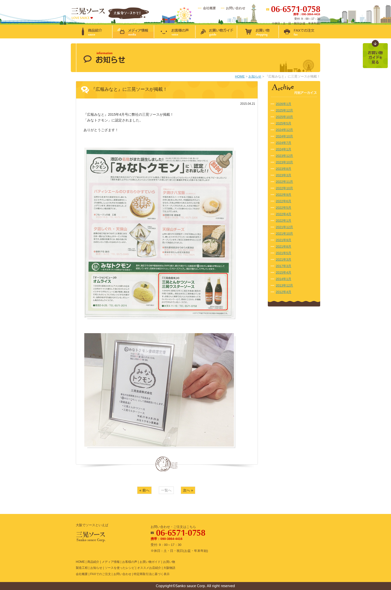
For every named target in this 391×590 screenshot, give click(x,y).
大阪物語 (169, 568)
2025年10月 (284, 117)
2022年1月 (283, 220)
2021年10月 (284, 233)
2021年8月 (283, 246)
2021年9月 (283, 240)
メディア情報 (111, 562)
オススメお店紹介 (149, 568)
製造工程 (82, 568)
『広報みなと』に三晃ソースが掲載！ (129, 89)
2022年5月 (283, 207)
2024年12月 (284, 130)
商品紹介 (93, 562)
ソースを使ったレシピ (120, 568)
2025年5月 (283, 123)
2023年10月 (284, 162)
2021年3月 (283, 259)
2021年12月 (284, 227)
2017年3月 (283, 266)
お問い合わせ (235, 8)
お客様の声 (129, 562)
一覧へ (166, 490)
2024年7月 (283, 143)
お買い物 (169, 562)
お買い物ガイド (150, 562)
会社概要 (209, 8)
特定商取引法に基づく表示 (152, 574)
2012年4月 (283, 292)
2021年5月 (283, 253)
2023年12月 (284, 156)
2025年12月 (284, 110)
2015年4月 (283, 272)
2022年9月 (283, 195)
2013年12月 (284, 285)
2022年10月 (284, 188)
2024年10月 (284, 136)
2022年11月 (284, 182)
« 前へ (144, 490)
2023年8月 (283, 169)
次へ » (188, 490)
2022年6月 (283, 201)
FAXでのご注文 (100, 574)
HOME (240, 76)
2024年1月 (283, 149)
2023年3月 (283, 175)
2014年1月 (283, 279)
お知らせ (254, 76)
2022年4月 (283, 214)
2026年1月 (283, 104)
